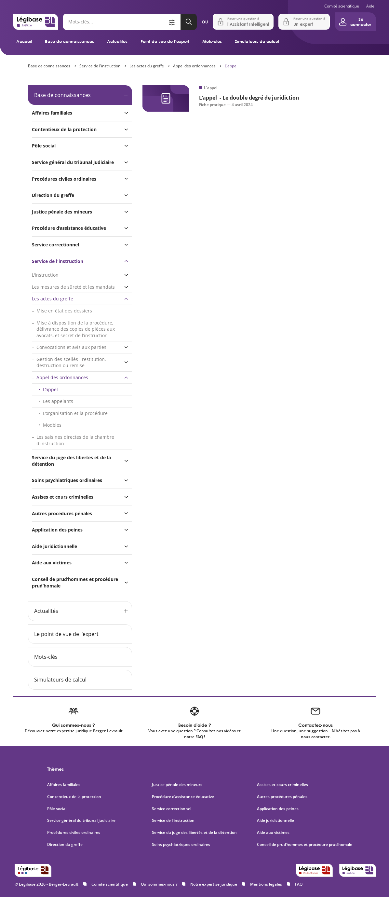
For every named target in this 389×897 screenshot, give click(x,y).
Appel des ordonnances (194, 66)
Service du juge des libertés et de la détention (71, 460)
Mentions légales (266, 884)
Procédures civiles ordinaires (64, 179)
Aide (370, 6)
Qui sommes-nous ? (159, 884)
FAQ (298, 884)
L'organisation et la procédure (75, 413)
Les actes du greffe (146, 66)
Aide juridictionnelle (54, 546)
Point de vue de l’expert (165, 41)
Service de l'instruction (99, 66)
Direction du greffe (53, 195)
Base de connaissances (69, 41)
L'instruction (45, 275)
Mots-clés (212, 41)
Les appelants (58, 401)
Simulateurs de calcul (257, 41)
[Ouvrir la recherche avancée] (174, 21)
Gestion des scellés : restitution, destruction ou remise (71, 362)
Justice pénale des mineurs (62, 212)
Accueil (24, 41)
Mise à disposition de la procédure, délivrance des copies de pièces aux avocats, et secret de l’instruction (75, 329)
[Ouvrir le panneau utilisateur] (355, 21)
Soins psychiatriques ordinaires (67, 480)
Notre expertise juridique (213, 884)
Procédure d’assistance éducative (69, 228)
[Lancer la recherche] (189, 22)
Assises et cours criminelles (62, 497)
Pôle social (44, 146)
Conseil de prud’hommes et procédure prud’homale (75, 582)
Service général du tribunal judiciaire (73, 162)
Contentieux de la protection (64, 129)
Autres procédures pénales (62, 513)
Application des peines (57, 530)
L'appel (231, 66)
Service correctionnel (55, 245)
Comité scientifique (341, 6)
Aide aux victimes (52, 562)
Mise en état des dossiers (64, 311)
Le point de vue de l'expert (66, 634)
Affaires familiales (52, 113)
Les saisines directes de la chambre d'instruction (75, 440)
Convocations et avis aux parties (71, 347)
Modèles (52, 425)
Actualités (117, 41)
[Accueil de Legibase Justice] (35, 22)
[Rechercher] (115, 22)
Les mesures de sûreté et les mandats (73, 287)
